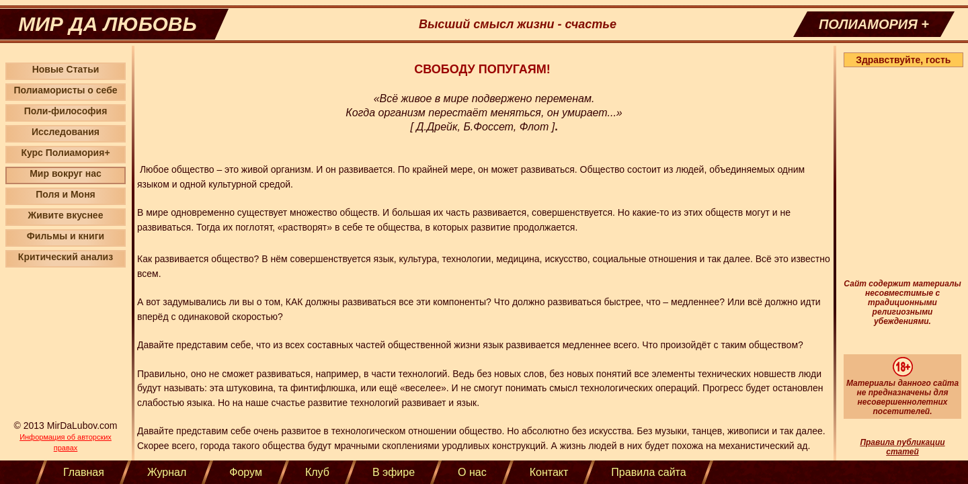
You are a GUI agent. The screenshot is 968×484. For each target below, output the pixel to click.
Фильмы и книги (65, 236)
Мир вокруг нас (66, 173)
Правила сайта (648, 472)
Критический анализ (65, 256)
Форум (245, 472)
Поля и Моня (65, 194)
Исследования (65, 131)
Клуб (317, 472)
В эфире (393, 472)
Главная (83, 472)
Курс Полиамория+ (65, 152)
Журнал (166, 472)
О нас (472, 472)
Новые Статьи (65, 69)
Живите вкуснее (66, 215)
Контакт (549, 472)
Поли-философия (66, 111)
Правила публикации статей (902, 447)
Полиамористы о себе (65, 90)
